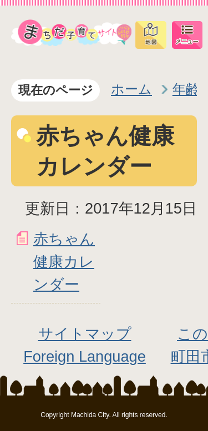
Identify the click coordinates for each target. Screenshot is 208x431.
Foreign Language (84, 356)
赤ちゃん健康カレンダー (64, 261)
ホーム (131, 89)
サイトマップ (84, 333)
